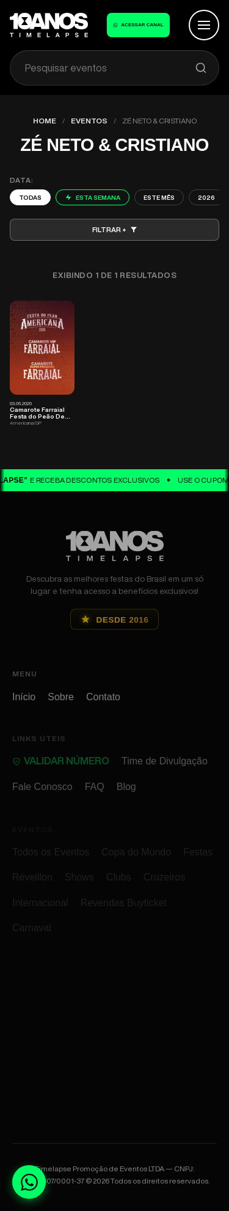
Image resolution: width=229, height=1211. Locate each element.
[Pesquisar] (201, 68)
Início (23, 704)
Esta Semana (92, 197)
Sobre (61, 704)
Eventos (89, 121)
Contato (103, 704)
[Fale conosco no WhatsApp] (29, 1182)
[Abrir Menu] (204, 25)
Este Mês (159, 197)
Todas (30, 197)
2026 (206, 197)
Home (44, 121)
